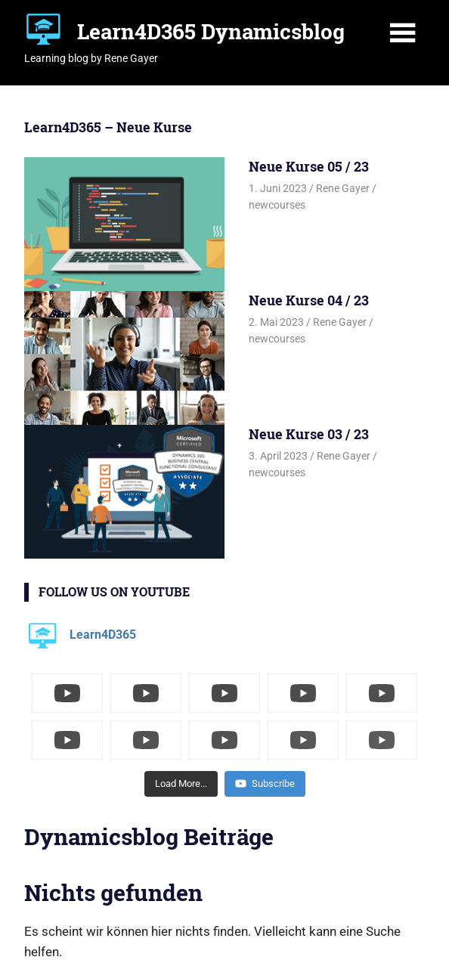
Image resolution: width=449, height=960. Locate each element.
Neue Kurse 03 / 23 (309, 434)
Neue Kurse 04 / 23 (309, 300)
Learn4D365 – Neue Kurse (108, 127)
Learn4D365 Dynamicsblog (211, 31)
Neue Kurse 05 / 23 (309, 166)
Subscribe (265, 783)
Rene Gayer (343, 188)
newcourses (277, 205)
